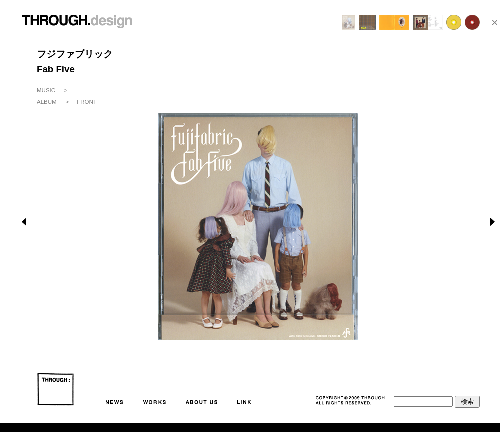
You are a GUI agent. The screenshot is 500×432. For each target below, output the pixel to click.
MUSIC (46, 91)
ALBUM (47, 102)
